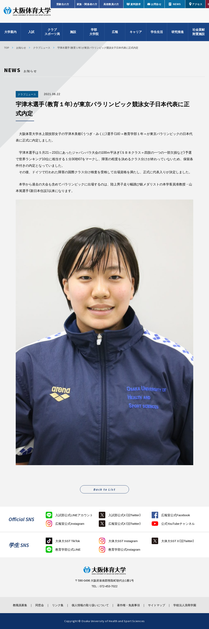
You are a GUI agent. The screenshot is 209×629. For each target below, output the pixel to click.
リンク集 (57, 605)
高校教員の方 (111, 4)
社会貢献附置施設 (198, 32)
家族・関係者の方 (87, 4)
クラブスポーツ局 (52, 32)
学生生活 (157, 32)
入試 (31, 32)
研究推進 (177, 32)
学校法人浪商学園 (187, 605)
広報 (115, 32)
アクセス (197, 4)
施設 (73, 32)
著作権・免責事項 (129, 605)
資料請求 (135, 4)
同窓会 (38, 605)
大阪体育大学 (27, 13)
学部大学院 (94, 32)
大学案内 (10, 32)
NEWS (177, 4)
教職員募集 (17, 605)
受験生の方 (62, 4)
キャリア (136, 32)
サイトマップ (158, 605)
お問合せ (156, 4)
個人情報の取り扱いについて (90, 605)
